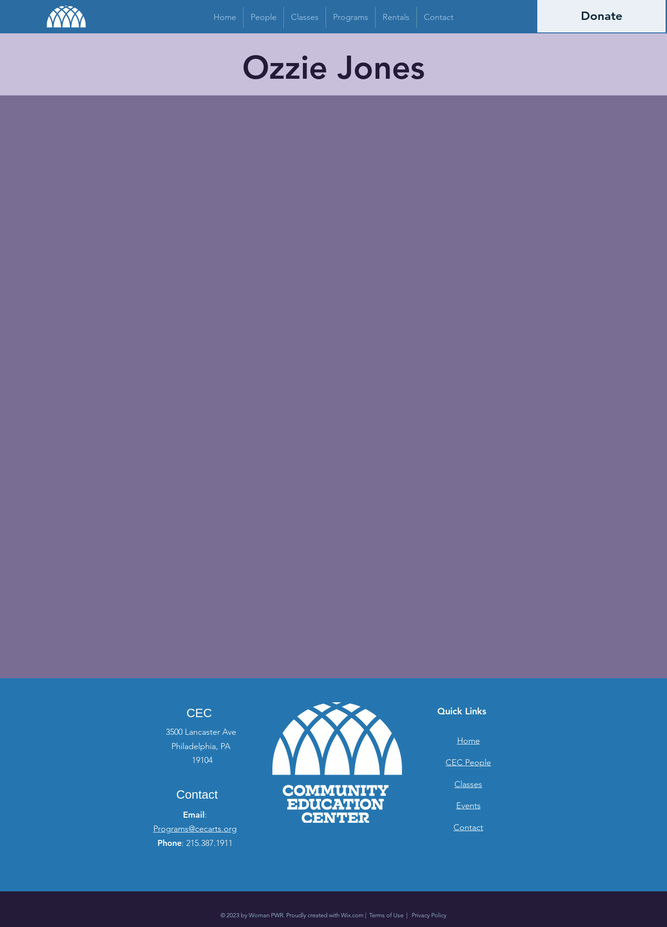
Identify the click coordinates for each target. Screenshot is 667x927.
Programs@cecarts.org (195, 829)
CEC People (468, 762)
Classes (468, 784)
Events (468, 806)
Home (468, 741)
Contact (468, 827)
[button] (263, 17)
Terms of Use (386, 915)
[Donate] (601, 16)
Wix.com (352, 915)
